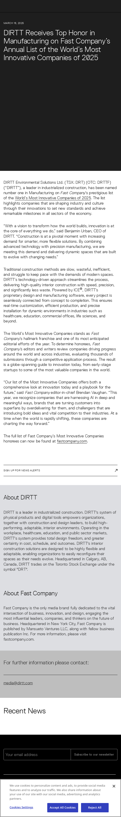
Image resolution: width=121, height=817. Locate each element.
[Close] (114, 787)
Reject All (94, 809)
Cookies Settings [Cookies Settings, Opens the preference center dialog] (21, 808)
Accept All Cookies (63, 809)
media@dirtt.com (18, 683)
